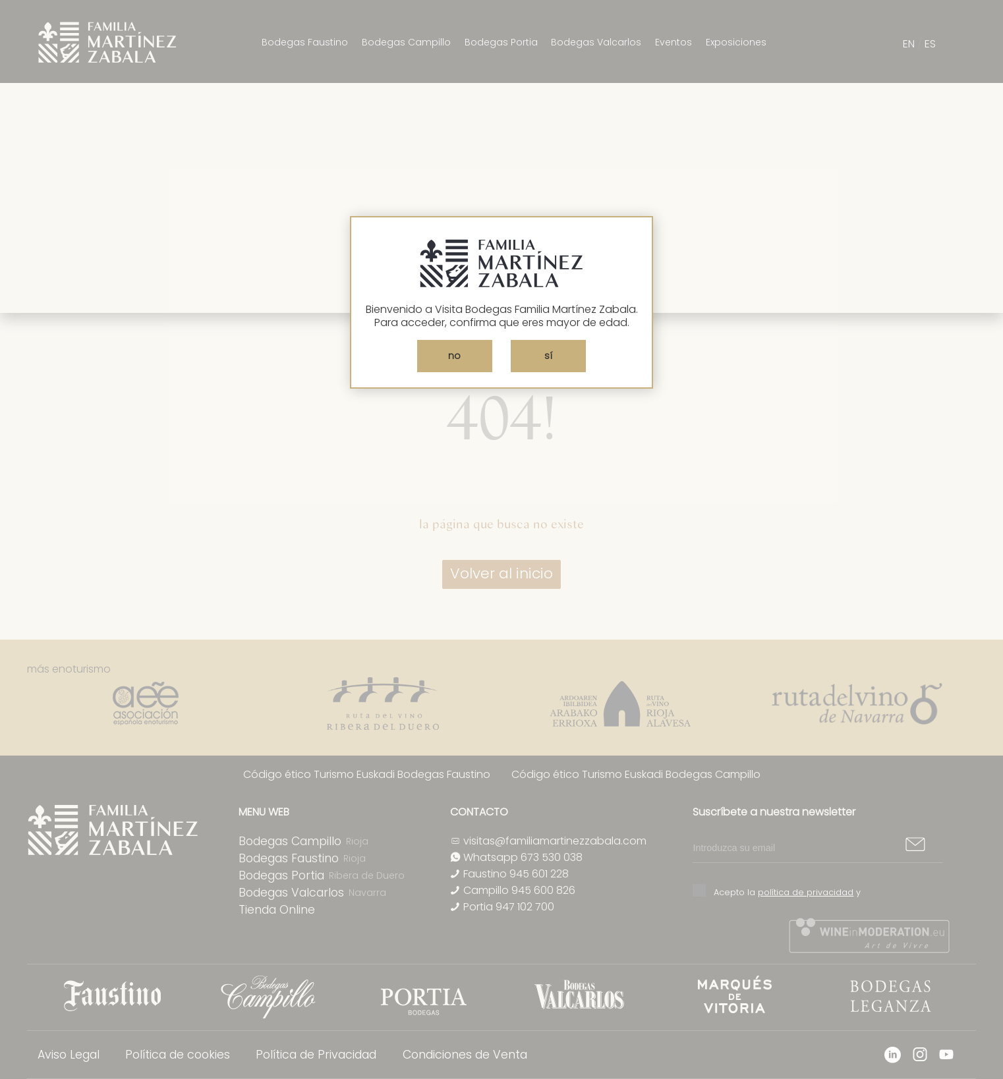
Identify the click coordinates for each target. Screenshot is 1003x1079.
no (454, 355)
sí (548, 355)
